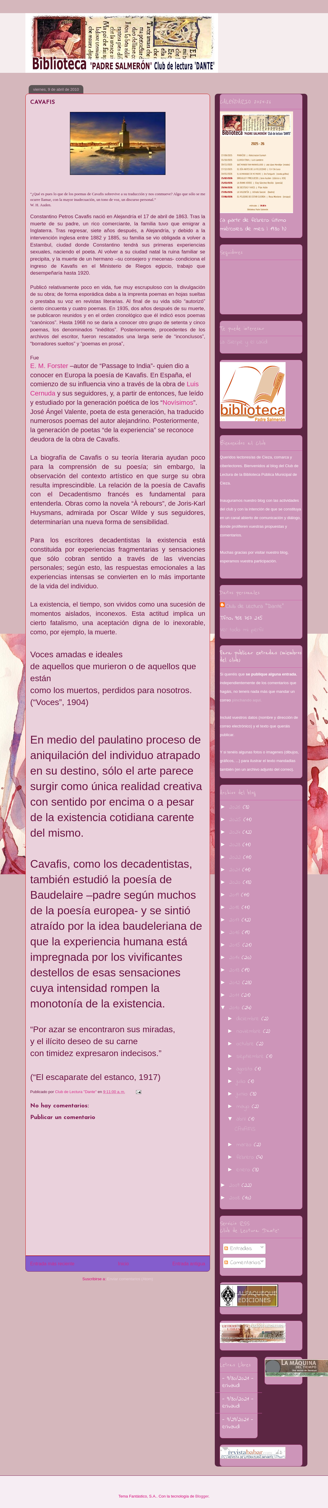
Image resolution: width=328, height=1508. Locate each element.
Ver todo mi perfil (241, 630)
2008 (235, 1198)
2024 (236, 832)
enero (244, 1170)
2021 (235, 870)
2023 (236, 845)
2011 (235, 995)
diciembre (248, 1019)
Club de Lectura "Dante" (254, 606)
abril (242, 1119)
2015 (236, 945)
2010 (235, 1008)
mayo (244, 1106)
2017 (235, 920)
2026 (236, 807)
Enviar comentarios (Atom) (130, 1279)
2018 (235, 907)
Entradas (238, 1248)
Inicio (123, 1263)
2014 (235, 957)
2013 (235, 970)
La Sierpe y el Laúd (243, 342)
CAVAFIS (245, 1129)
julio (242, 1081)
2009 (235, 1185)
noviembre (249, 1031)
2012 (235, 982)
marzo (245, 1145)
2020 (236, 882)
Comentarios (242, 1262)
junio (243, 1094)
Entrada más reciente (52, 1263)
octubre (246, 1044)
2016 (235, 932)
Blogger (202, 1496)
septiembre (251, 1056)
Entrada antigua (188, 1263)
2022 (236, 857)
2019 (235, 895)
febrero (246, 1157)
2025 (236, 819)
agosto (245, 1069)
